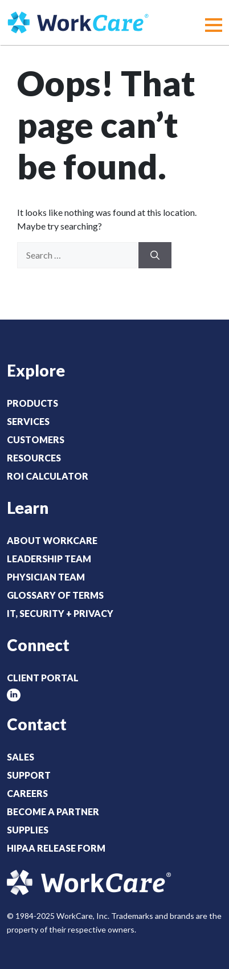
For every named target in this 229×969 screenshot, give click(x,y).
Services (28, 421)
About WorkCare (52, 540)
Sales (20, 756)
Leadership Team (49, 558)
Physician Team (46, 576)
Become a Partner (53, 811)
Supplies (27, 829)
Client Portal (43, 677)
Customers (35, 439)
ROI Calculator (47, 476)
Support (29, 775)
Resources (34, 457)
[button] (213, 25)
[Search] (154, 255)
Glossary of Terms (55, 595)
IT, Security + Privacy (60, 613)
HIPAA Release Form (56, 848)
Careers (27, 793)
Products (32, 403)
